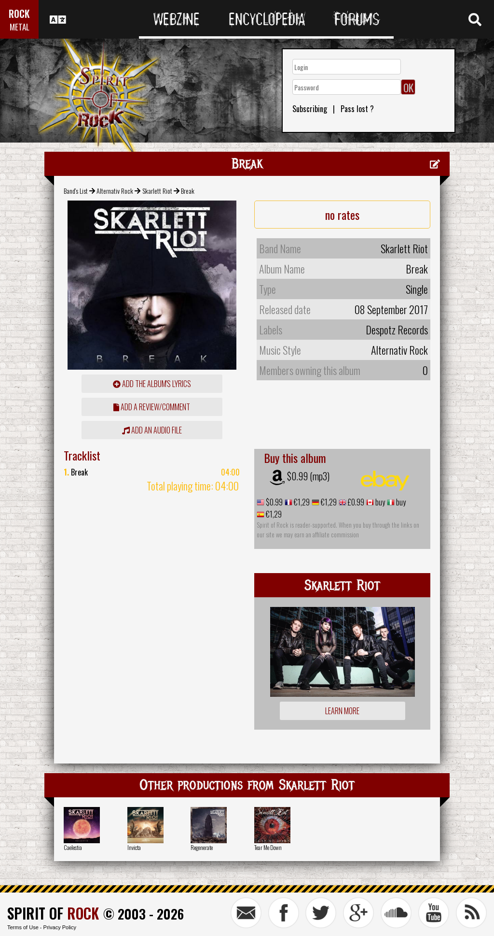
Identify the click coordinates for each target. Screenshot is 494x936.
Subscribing (309, 109)
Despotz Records (397, 329)
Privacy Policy (59, 927)
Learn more (342, 711)
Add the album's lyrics (152, 383)
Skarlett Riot (157, 191)
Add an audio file (152, 430)
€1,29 (301, 502)
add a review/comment (151, 407)
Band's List (76, 191)
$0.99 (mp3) (308, 476)
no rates (342, 214)
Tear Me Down (268, 847)
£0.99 (355, 502)
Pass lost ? (357, 109)
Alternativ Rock (114, 191)
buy (379, 502)
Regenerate (202, 847)
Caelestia (73, 847)
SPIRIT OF (53, 913)
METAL (19, 27)
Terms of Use (23, 927)
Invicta (134, 847)
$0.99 (273, 502)
